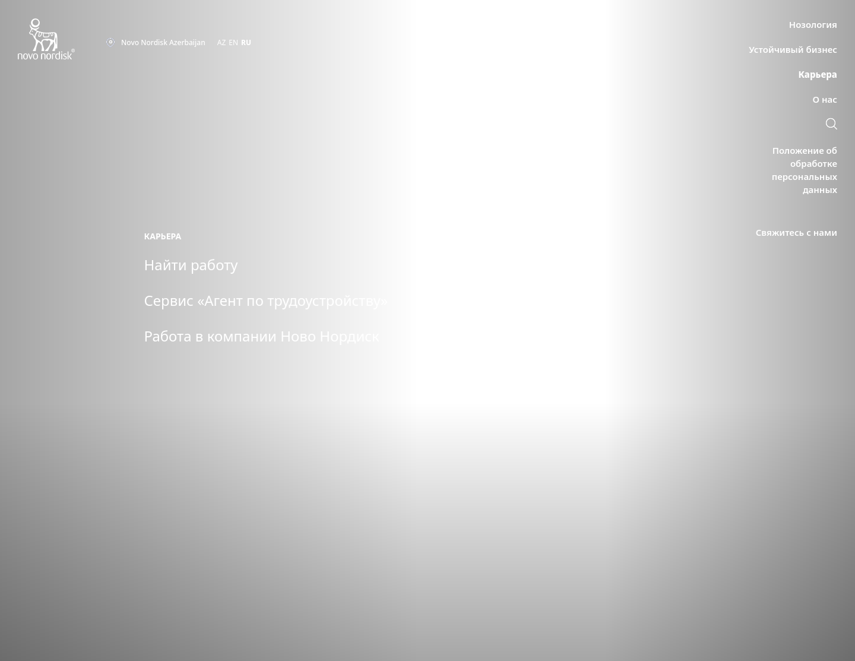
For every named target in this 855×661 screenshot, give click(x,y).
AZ (221, 42)
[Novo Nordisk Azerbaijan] (62, 39)
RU (246, 42)
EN (233, 42)
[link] (831, 125)
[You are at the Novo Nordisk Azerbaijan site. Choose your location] (155, 42)
